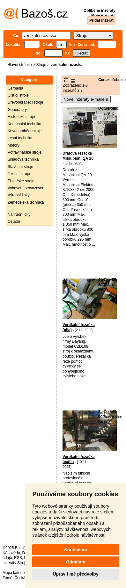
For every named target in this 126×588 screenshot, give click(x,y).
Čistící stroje (18, 95)
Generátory (17, 109)
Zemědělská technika (26, 202)
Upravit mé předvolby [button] (75, 574)
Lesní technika (20, 138)
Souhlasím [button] (75, 549)
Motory (13, 145)
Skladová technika (23, 159)
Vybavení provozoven (26, 188)
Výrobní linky (19, 195)
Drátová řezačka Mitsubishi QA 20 (78, 156)
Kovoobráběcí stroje (25, 131)
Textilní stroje (19, 173)
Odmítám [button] (75, 561)
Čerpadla (15, 88)
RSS (18, 557)
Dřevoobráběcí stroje (25, 102)
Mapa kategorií (15, 572)
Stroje (41, 64)
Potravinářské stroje (24, 152)
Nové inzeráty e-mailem (85, 99)
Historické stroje (21, 116)
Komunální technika (24, 124)
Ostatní (14, 221)
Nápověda (11, 553)
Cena (102, 79)
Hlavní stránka (19, 64)
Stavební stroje (20, 166)
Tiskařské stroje (21, 181)
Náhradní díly (19, 214)
